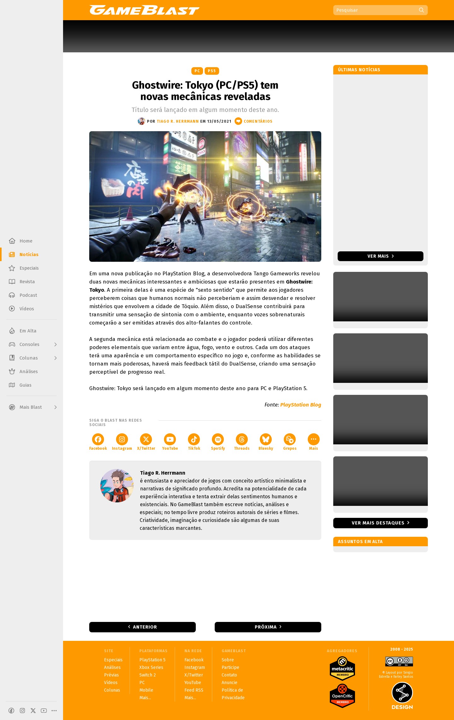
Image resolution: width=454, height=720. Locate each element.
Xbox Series (151, 667)
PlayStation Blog (300, 404)
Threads (242, 442)
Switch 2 (147, 675)
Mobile (146, 690)
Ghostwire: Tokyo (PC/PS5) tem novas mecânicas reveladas (205, 90)
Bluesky (266, 442)
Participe (230, 667)
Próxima (266, 627)
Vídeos (111, 682)
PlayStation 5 (152, 660)
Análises (112, 667)
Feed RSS (193, 690)
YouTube (170, 442)
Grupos (290, 442)
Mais (314, 442)
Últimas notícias (359, 70)
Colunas (112, 690)
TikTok (194, 442)
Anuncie (229, 682)
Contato (229, 675)
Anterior (145, 627)
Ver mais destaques (378, 523)
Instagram (122, 442)
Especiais (113, 660)
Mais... (145, 697)
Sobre (228, 660)
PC (197, 71)
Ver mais (381, 256)
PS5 (212, 71)
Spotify (218, 442)
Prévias (111, 675)
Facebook (98, 442)
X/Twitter (146, 442)
